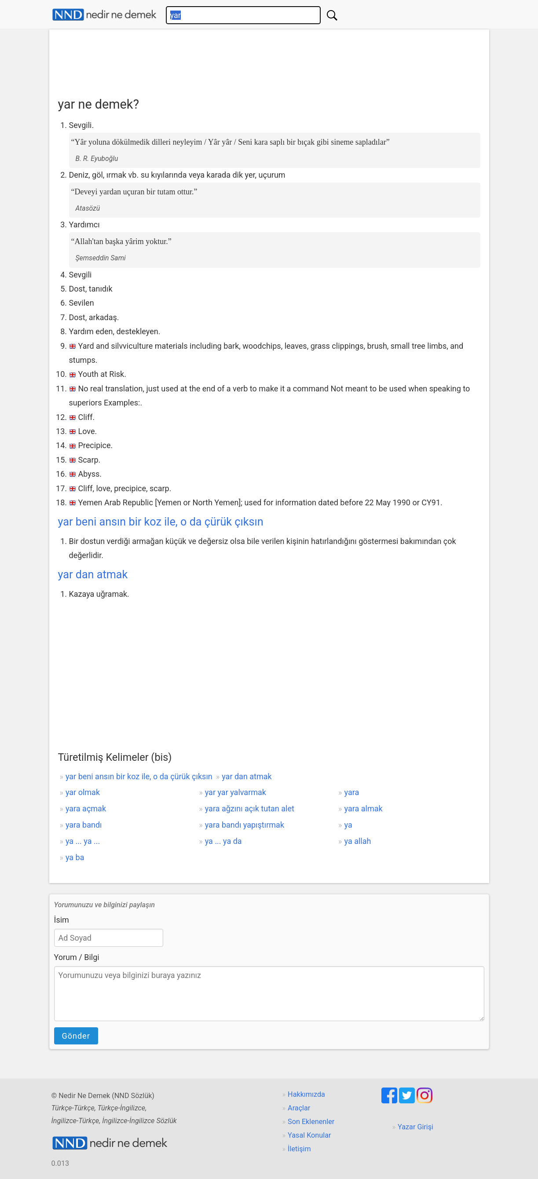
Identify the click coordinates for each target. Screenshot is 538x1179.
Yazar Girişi (415, 1127)
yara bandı (84, 824)
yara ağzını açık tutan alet (249, 808)
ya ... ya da (223, 841)
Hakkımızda (306, 1094)
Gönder (76, 1035)
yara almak (363, 808)
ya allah (357, 841)
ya (348, 824)
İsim (61, 919)
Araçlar (299, 1108)
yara (351, 792)
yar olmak (83, 792)
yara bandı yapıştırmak (244, 824)
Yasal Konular (309, 1135)
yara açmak (86, 808)
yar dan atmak (93, 574)
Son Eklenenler (311, 1121)
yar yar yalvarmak (235, 792)
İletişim (299, 1149)
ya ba (75, 857)
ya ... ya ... (83, 841)
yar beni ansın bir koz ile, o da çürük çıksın (161, 521)
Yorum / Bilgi (76, 957)
